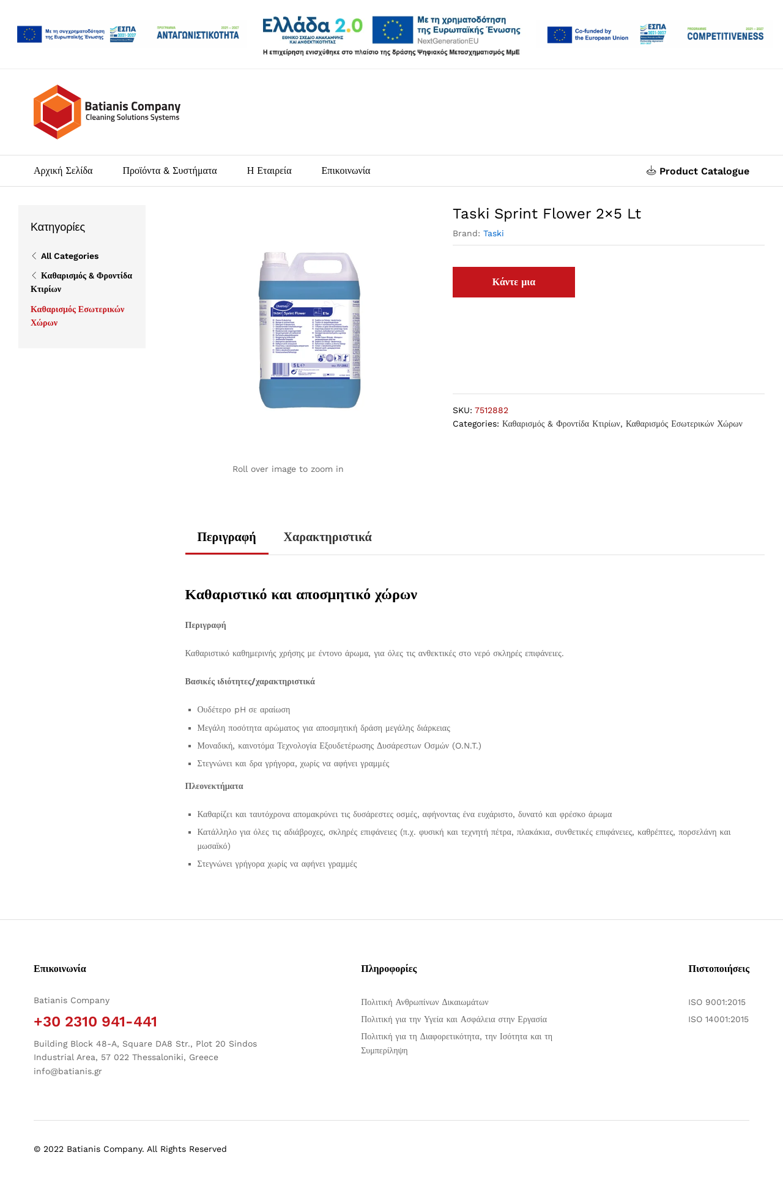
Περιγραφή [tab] (227, 537)
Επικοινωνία (346, 171)
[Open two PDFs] (654, 34)
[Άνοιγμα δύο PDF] (128, 34)
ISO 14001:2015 (718, 1019)
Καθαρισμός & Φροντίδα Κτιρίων (561, 423)
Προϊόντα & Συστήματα (169, 171)
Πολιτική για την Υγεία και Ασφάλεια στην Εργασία (454, 1019)
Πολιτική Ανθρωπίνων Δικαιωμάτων (424, 1002)
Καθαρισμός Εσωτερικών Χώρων (684, 423)
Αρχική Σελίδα (63, 171)
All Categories (69, 256)
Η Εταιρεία (269, 171)
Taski (493, 233)
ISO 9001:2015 (717, 1002)
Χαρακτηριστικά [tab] (328, 537)
